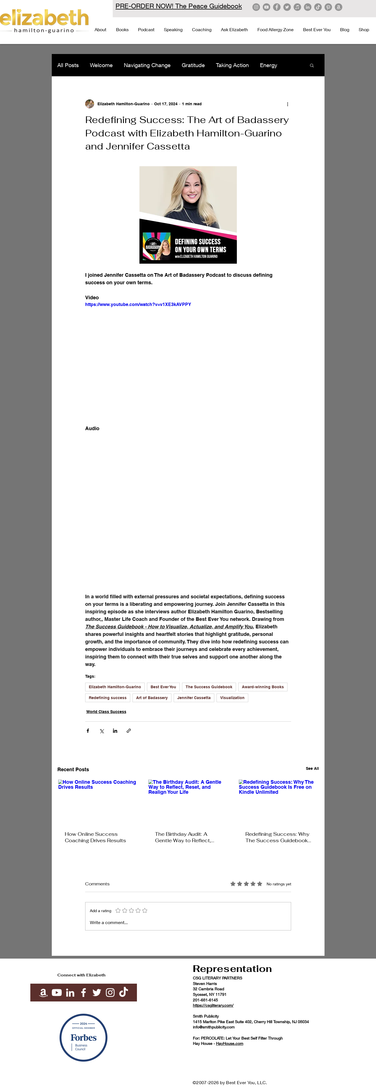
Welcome (101, 65)
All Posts (68, 65)
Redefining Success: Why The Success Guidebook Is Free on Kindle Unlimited (277, 837)
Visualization (232, 697)
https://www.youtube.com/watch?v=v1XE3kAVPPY (138, 304)
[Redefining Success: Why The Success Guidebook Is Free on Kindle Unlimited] (278, 802)
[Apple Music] (297, 7)
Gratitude (193, 65)
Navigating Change (147, 65)
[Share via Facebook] (87, 730)
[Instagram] (256, 7)
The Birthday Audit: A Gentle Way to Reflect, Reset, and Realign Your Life (184, 837)
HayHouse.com (229, 1043)
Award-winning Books (263, 687)
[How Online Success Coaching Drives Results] (97, 802)
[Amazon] (338, 7)
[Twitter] (287, 7)
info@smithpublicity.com (214, 1027)
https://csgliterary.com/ (213, 1005)
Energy (268, 65)
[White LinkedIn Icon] (70, 992)
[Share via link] (128, 730)
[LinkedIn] (307, 7)
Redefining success (108, 697)
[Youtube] (57, 992)
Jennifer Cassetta (194, 697)
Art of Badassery (152, 697)
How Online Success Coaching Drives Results (95, 837)
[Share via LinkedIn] (115, 730)
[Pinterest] (328, 7)
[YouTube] (266, 7)
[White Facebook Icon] (83, 992)
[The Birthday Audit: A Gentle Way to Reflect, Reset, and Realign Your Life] (188, 802)
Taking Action (232, 65)
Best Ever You (163, 687)
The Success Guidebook (209, 687)
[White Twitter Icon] (97, 992)
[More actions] (287, 104)
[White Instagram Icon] (110, 992)
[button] (311, 65)
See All (312, 768)
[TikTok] (318, 7)
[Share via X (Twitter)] (101, 730)
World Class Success (106, 711)
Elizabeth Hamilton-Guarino (115, 687)
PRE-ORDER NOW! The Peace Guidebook (178, 6)
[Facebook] (277, 7)
